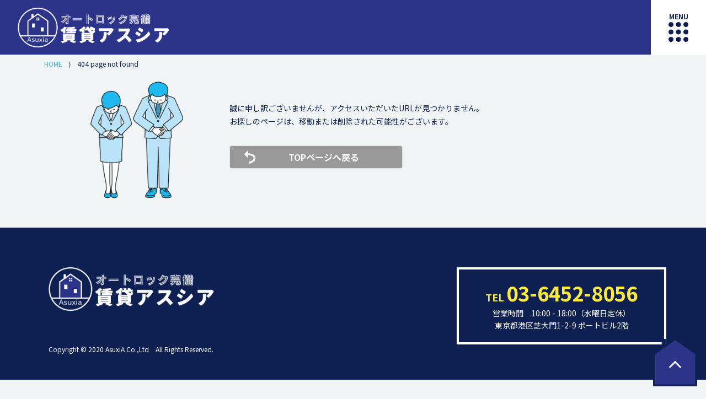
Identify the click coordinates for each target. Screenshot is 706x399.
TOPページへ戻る (323, 157)
